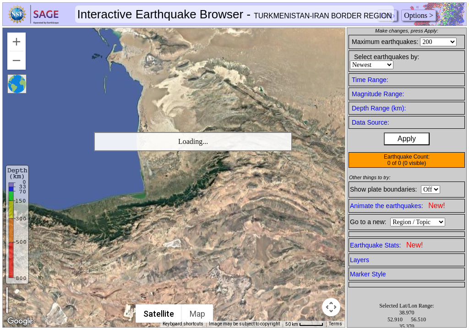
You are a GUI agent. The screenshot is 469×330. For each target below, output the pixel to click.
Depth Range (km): (379, 108)
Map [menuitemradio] (197, 314)
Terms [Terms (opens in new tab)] (335, 323)
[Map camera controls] (331, 307)
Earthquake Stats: (386, 245)
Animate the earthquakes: (397, 205)
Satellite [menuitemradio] (158, 314)
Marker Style (368, 274)
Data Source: (370, 122)
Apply (407, 139)
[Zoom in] (16, 42)
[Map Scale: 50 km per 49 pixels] (304, 324)
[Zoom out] (16, 60)
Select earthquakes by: (386, 56)
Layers (359, 260)
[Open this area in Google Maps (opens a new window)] (20, 321)
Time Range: (370, 79)
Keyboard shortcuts (183, 323)
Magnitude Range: (378, 94)
